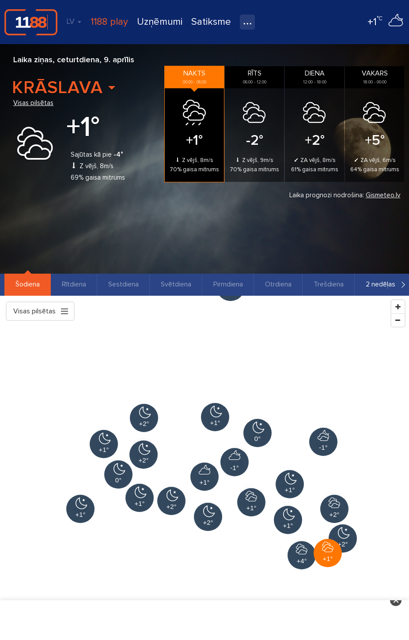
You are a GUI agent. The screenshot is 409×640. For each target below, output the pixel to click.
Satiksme (211, 22)
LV (73, 21)
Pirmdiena (228, 284)
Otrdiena (278, 284)
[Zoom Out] (398, 320)
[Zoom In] (398, 306)
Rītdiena (74, 284)
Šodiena (27, 284)
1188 (30, 22)
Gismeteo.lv (383, 195)
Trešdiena (329, 284)
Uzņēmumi (159, 22)
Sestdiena (123, 284)
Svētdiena (176, 284)
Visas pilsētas (33, 103)
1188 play (109, 22)
